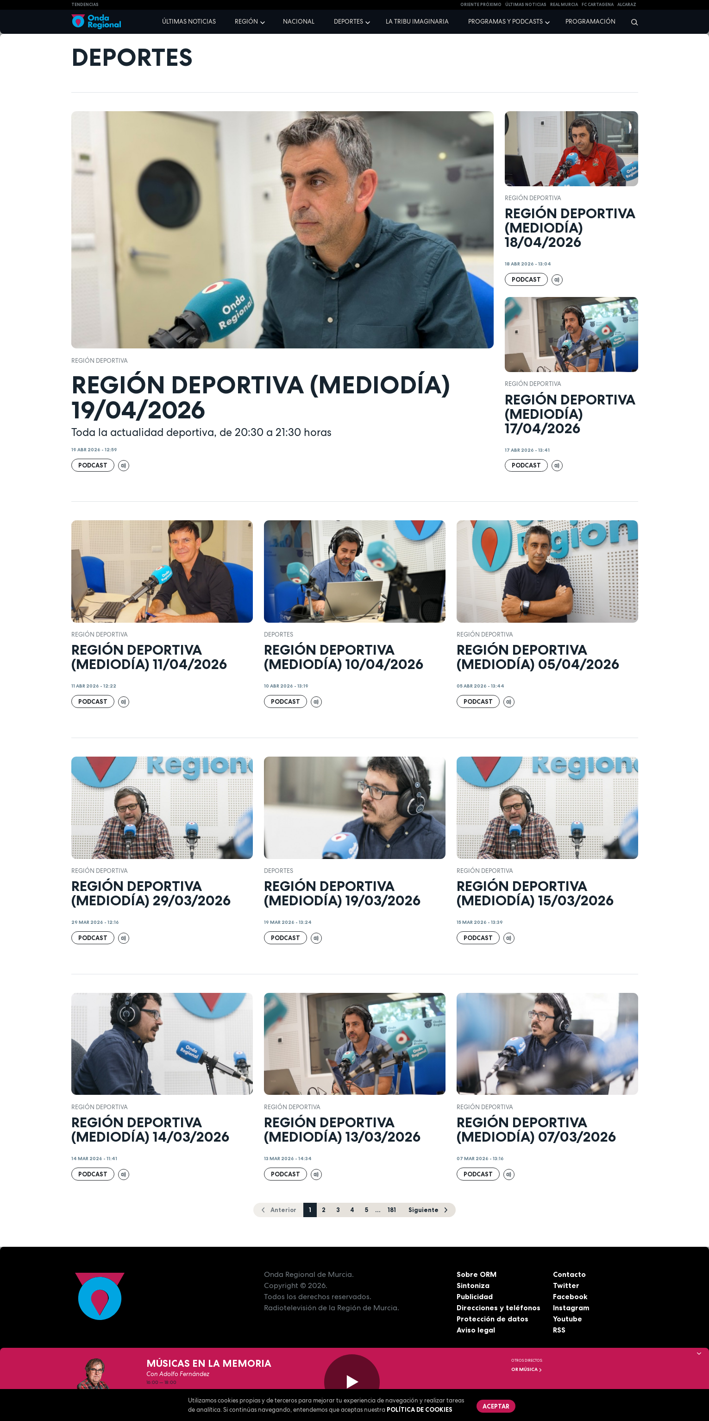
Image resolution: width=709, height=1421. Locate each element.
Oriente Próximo (481, 4)
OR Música (526, 1369)
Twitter (566, 1285)
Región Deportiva (99, 361)
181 (392, 1209)
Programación (590, 21)
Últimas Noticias (525, 4)
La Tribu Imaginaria (417, 21)
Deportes (348, 21)
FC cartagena (598, 4)
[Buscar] (631, 21)
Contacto (569, 1274)
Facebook (570, 1296)
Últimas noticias (189, 21)
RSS (559, 1329)
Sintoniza (473, 1285)
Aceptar (496, 1406)
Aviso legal (476, 1329)
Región (246, 21)
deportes (278, 634)
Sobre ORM (477, 1274)
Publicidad (475, 1296)
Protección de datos (493, 1318)
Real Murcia (564, 4)
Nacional (298, 21)
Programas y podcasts (505, 21)
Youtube (567, 1318)
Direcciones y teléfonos (499, 1307)
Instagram (571, 1307)
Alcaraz (626, 4)
